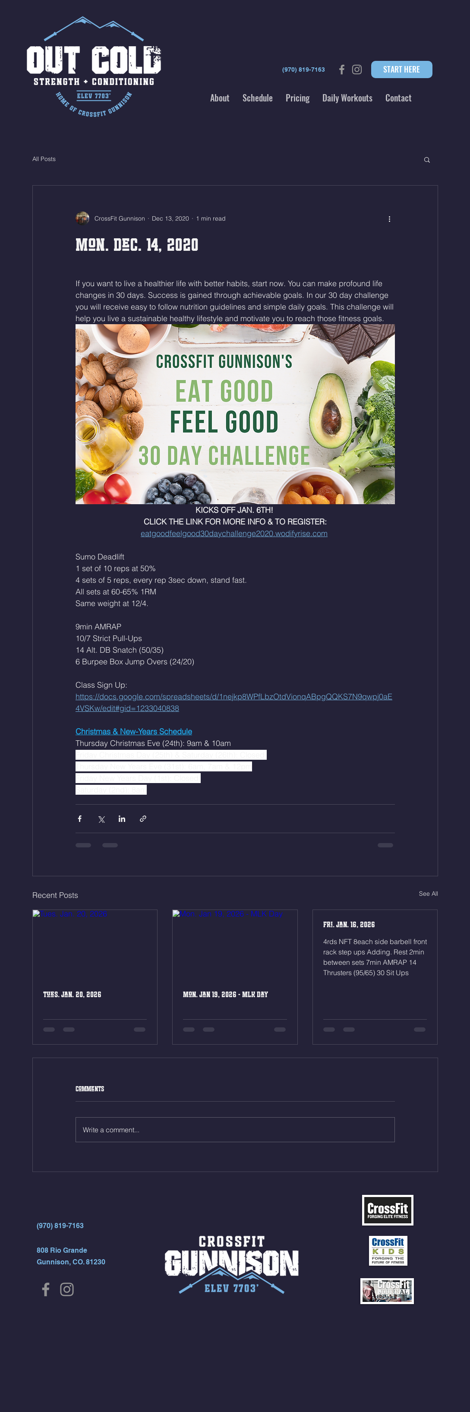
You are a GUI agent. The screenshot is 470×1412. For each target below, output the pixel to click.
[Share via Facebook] (80, 819)
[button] (220, 97)
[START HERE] (401, 69)
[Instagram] (67, 1289)
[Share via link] (143, 819)
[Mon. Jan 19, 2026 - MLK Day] (235, 945)
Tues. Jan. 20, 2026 (72, 994)
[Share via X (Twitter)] (101, 819)
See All (428, 893)
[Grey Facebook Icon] (341, 69)
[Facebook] (46, 1289)
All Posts (44, 159)
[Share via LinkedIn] (122, 819)
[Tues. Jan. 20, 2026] (95, 945)
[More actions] (390, 218)
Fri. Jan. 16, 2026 (349, 924)
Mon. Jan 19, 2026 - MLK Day (225, 994)
